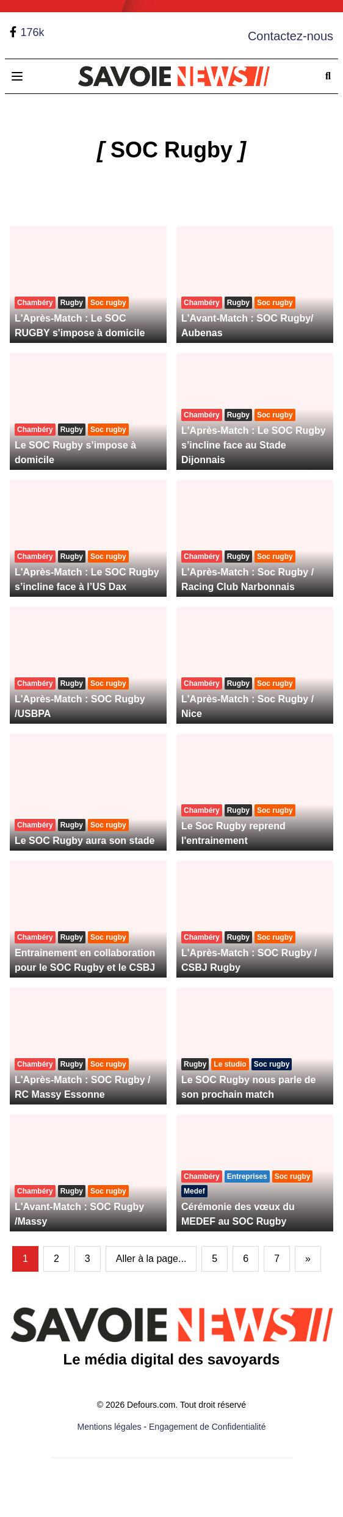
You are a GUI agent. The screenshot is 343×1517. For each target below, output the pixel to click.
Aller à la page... (151, 1258)
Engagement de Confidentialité (207, 1427)
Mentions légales (110, 1427)
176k (32, 32)
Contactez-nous (290, 36)
